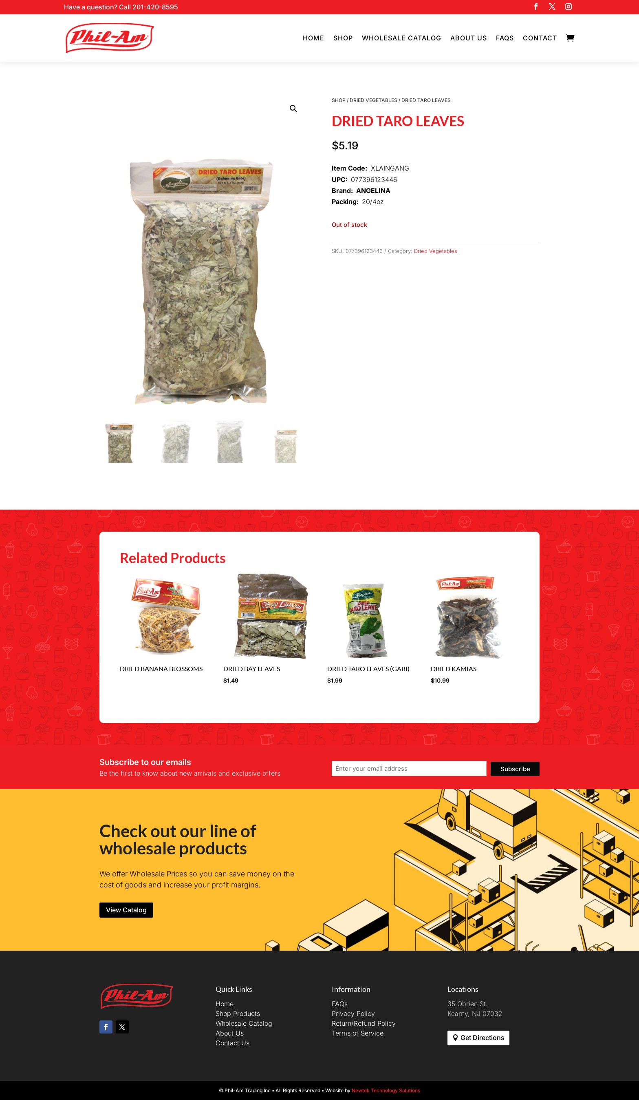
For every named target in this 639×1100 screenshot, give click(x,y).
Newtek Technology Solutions (386, 1090)
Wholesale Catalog (401, 38)
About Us (468, 38)
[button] (293, 108)
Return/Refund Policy (364, 1023)
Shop (343, 38)
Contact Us (232, 1043)
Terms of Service (357, 1033)
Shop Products (238, 1013)
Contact (540, 38)
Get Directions (483, 1037)
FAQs (505, 38)
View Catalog (126, 910)
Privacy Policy (353, 1013)
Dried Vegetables (373, 100)
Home (313, 38)
